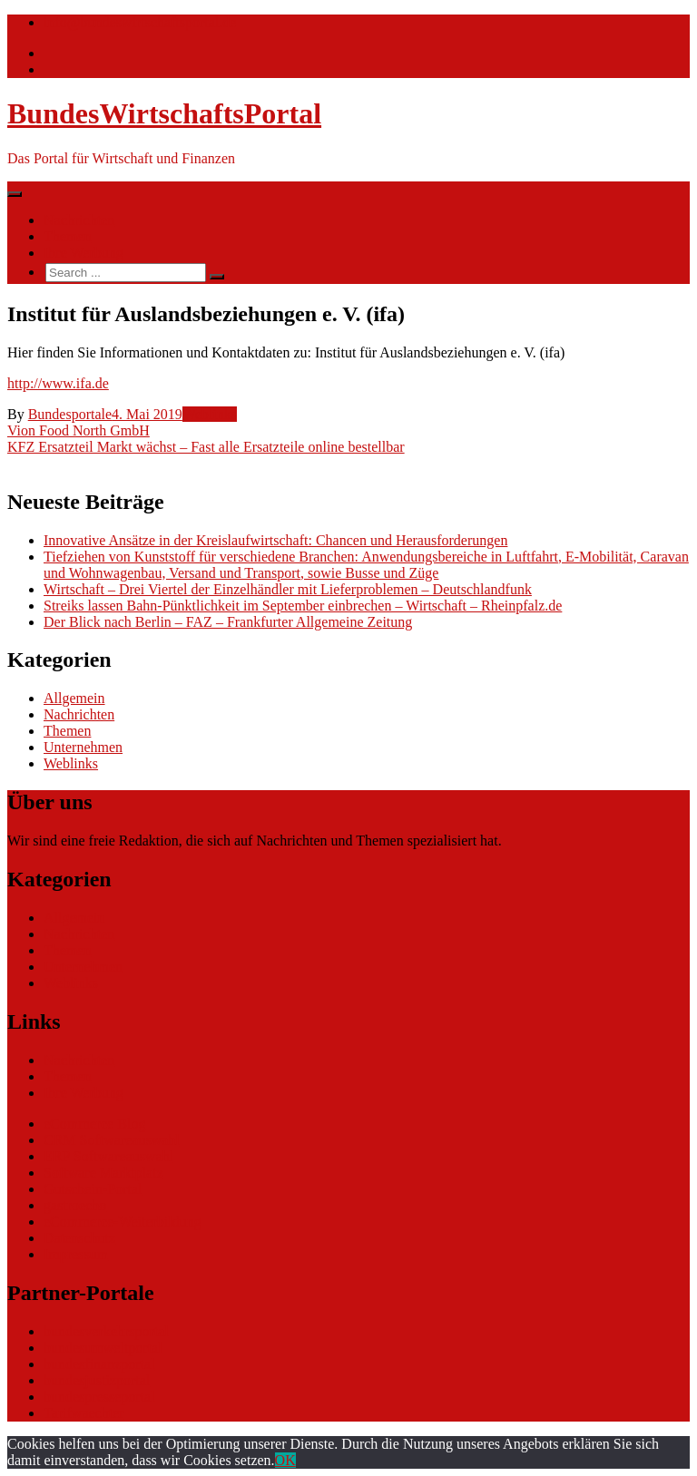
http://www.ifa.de (58, 383)
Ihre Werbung (83, 252)
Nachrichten (79, 220)
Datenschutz (79, 1238)
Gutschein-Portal (93, 1189)
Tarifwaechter (84, 1413)
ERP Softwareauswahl (108, 1156)
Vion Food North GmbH (78, 430)
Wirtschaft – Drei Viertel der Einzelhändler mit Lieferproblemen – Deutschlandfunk (288, 589)
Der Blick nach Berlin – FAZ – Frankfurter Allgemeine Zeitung (228, 622)
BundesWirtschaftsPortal (164, 113)
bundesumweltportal (103, 1347)
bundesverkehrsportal (106, 1331)
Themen (67, 236)
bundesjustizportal (97, 1380)
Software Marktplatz (103, 1172)
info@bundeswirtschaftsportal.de (140, 22)
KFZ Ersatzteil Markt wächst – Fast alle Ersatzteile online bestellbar (206, 447)
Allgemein (74, 698)
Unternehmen (83, 747)
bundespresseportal (99, 1396)
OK (285, 1460)
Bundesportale (70, 414)
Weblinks (209, 414)
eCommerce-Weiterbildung (122, 1221)
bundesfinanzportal (99, 1364)
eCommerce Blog (94, 1123)
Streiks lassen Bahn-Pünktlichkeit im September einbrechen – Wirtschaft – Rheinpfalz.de (303, 605)
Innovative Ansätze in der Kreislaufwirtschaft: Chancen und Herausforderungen (275, 540)
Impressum (76, 1254)
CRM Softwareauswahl (112, 1140)
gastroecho (75, 1205)
